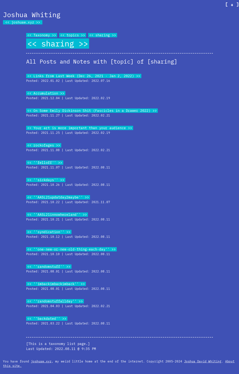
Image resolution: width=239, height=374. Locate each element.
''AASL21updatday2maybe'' (58, 197)
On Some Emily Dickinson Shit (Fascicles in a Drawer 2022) (91, 110)
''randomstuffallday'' (55, 301)
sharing (102, 35)
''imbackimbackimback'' (56, 284)
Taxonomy (41, 35)
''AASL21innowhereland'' (57, 214)
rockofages (43, 145)
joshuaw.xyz (22, 22)
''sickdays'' (45, 180)
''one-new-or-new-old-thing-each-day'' (71, 249)
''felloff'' (44, 162)
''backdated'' (46, 318)
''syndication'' (48, 232)
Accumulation (45, 93)
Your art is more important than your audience (79, 128)
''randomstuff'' (48, 266)
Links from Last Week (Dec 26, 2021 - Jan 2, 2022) (83, 76)
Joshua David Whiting (202, 361)
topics (72, 35)
